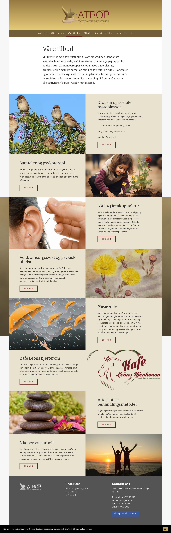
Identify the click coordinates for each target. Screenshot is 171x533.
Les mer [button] (89, 529)
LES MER (106, 144)
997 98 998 (130, 497)
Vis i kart (72, 495)
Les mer (28, 187)
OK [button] (165, 529)
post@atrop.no (126, 500)
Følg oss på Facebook (126, 514)
